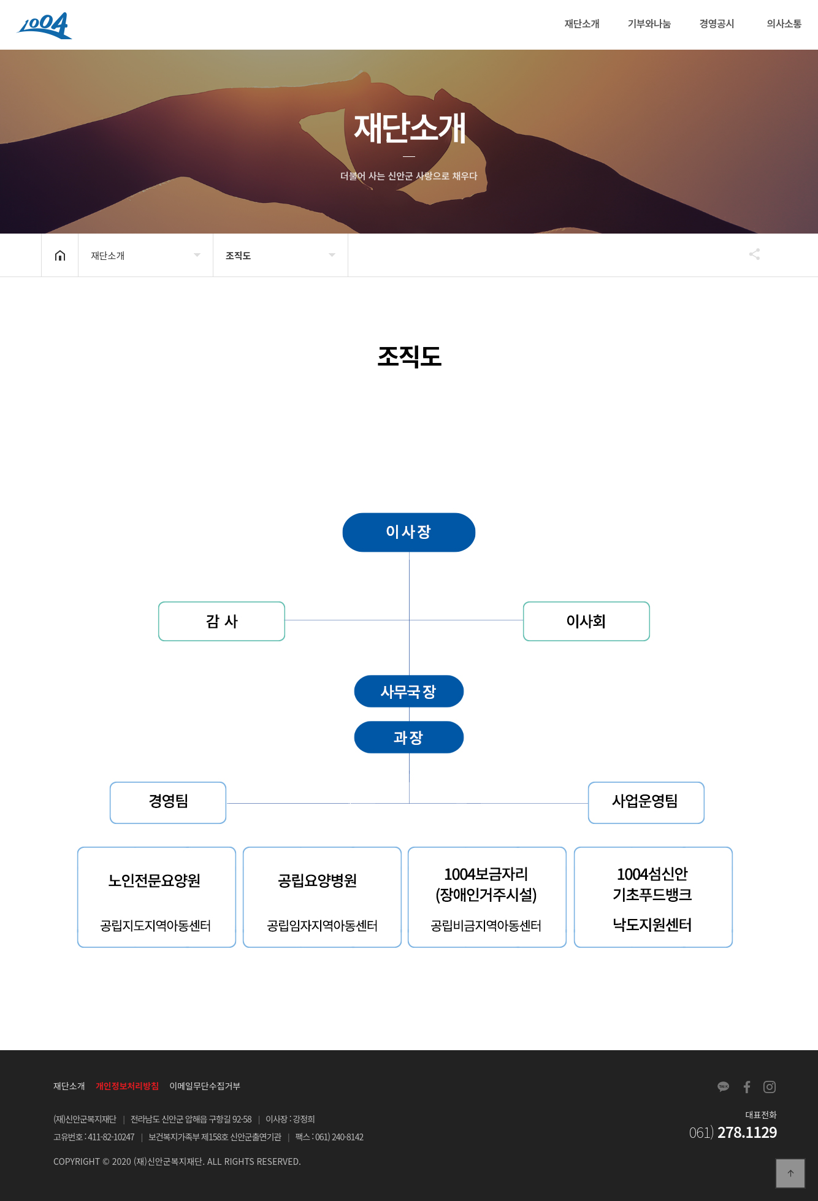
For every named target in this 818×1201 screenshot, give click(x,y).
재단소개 (582, 23)
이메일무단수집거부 (204, 1086)
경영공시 (717, 23)
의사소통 (784, 23)
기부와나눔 (649, 23)
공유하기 (749, 253)
